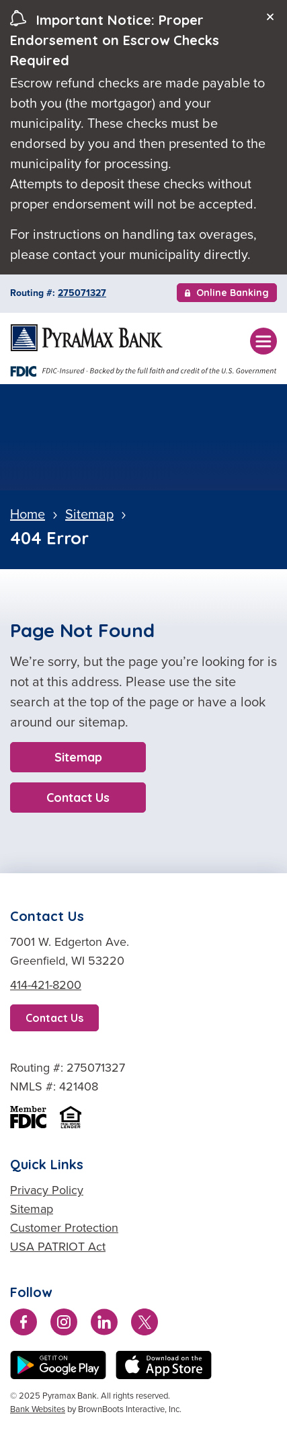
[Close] (270, 17)
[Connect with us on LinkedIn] (104, 1324)
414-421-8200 (45, 985)
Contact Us (78, 797)
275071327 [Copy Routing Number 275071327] (82, 293)
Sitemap (78, 757)
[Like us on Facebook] (23, 1324)
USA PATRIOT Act (58, 1246)
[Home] (86, 337)
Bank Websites (37, 1409)
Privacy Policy (46, 1190)
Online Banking (227, 294)
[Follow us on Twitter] (144, 1324)
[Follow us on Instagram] (63, 1324)
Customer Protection (64, 1228)
